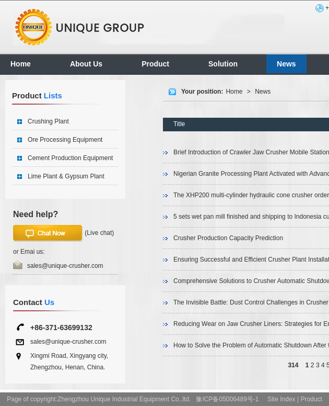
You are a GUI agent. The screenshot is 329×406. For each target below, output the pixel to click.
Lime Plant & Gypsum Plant (66, 176)
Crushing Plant (48, 121)
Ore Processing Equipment (65, 139)
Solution (223, 64)
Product (155, 64)
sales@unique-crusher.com (65, 265)
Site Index (281, 399)
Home (20, 64)
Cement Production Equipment (70, 158)
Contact (33, 302)
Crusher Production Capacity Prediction (228, 238)
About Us (86, 64)
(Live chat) (63, 233)
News (286, 64)
